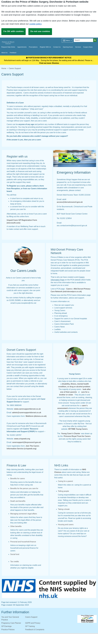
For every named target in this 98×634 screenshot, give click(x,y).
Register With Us (45, 47)
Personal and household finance (23, 542)
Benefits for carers (17, 478)
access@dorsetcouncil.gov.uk (70, 202)
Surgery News (88, 47)
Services (78, 47)
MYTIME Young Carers (78, 429)
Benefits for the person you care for (24, 488)
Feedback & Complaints (34, 629)
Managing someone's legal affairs (23, 514)
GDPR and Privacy (32, 623)
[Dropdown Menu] (67, 40)
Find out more (45, 63)
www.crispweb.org (22, 439)
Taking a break (64, 509)
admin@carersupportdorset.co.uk (26, 412)
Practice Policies (8, 629)
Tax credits (14, 561)
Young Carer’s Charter (71, 433)
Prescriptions (33, 47)
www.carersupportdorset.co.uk (27, 409)
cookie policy (35, 24)
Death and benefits (17, 501)
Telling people (63, 491)
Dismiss (55, 63)
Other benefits (16, 526)
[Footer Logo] (87, 619)
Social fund (14, 554)
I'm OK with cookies (13, 31)
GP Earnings (6, 626)
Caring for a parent (65, 481)
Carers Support (31, 617)
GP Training (30, 626)
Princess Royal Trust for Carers (77, 436)
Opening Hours (68, 47)
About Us (4, 52)
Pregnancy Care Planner (11, 623)
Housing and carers (66, 524)
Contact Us (57, 47)
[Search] (83, 40)
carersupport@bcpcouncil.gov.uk (26, 442)
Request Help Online (8, 47)
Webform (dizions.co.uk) (36, 416)
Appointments (22, 47)
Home (3, 68)
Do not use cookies (40, 31)
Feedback (13, 52)
